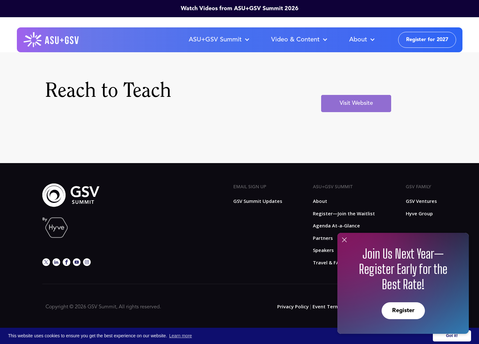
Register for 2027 (427, 39)
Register (403, 310)
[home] (51, 39)
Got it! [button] (452, 335)
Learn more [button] (180, 335)
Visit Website (356, 103)
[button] (219, 40)
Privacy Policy (293, 306)
